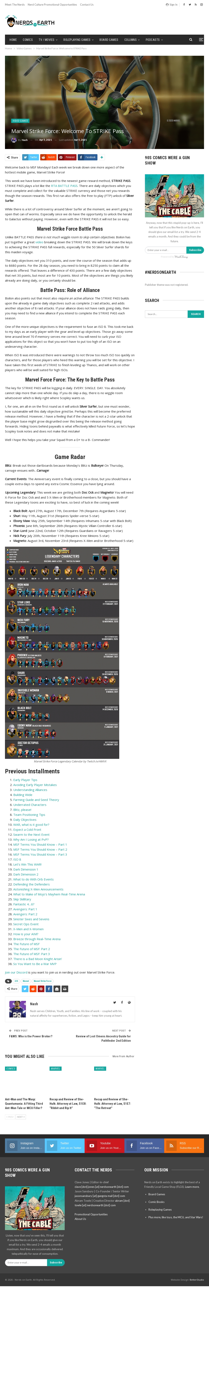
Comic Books (156, 1202)
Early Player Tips (25, 780)
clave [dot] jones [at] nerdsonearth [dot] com (102, 1186)
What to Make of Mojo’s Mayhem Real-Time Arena (49, 894)
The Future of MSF (26, 944)
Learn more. (192, 1186)
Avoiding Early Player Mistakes (35, 785)
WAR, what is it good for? (31, 824)
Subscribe (195, 250)
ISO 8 (17, 859)
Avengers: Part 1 (25, 909)
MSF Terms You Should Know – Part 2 (40, 849)
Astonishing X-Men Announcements (38, 889)
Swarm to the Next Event (31, 834)
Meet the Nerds (15, 4)
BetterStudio (197, 1279)
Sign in (171, 4)
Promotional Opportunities (91, 1214)
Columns (130, 39)
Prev (9, 1116)
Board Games (109, 39)
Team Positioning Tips (29, 815)
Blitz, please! (22, 810)
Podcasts (153, 39)
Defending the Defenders (31, 884)
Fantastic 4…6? (23, 904)
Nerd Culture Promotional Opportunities (52, 4)
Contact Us (87, 4)
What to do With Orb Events (33, 879)
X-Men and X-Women (28, 929)
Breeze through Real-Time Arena (37, 939)
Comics (28, 39)
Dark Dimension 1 (25, 869)
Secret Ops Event (26, 924)
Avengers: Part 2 (25, 914)
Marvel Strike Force (42, 981)
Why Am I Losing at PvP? (31, 839)
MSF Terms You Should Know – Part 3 (40, 854)
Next (20, 1116)
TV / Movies (47, 39)
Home (13, 39)
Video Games (20, 120)
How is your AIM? (25, 934)
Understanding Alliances (30, 790)
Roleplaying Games (77, 39)
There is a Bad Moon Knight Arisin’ (37, 959)
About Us (80, 1219)
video (39, 242)
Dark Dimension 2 (25, 874)
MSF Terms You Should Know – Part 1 (40, 844)
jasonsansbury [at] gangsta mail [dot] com (100, 1196)
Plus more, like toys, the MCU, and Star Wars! (175, 1217)
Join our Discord (16, 972)
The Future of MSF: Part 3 (31, 954)
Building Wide (22, 795)
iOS (16, 981)
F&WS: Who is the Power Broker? (30, 1036)
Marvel (26, 981)
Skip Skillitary (22, 899)
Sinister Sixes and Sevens (31, 919)
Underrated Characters (29, 805)
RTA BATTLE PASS (64, 186)
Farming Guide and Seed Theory (36, 800)
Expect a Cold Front (27, 829)
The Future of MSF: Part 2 (31, 949)
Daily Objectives (24, 819)
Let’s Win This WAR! (27, 864)
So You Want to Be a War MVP (35, 964)
